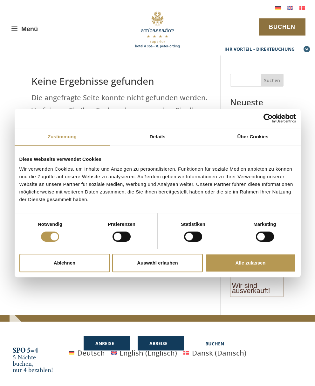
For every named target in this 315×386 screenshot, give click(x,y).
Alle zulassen (250, 262)
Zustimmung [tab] (62, 136)
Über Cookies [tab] (253, 136)
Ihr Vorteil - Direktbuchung (267, 49)
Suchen (272, 80)
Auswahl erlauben (157, 262)
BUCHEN (282, 27)
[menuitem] (278, 7)
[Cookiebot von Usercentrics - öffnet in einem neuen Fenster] (268, 118)
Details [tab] (158, 136)
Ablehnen (64, 262)
